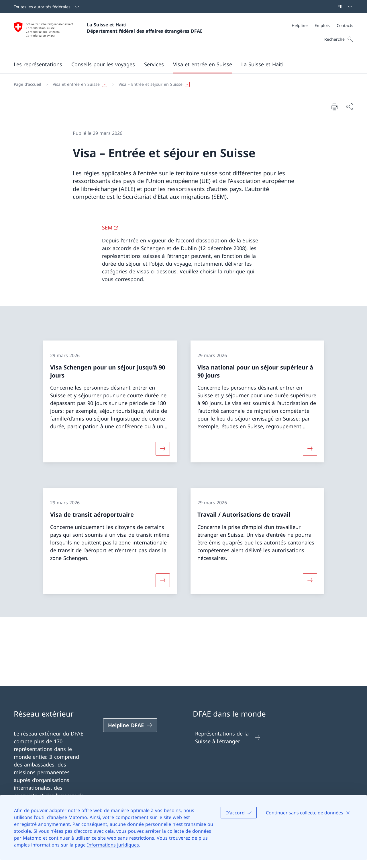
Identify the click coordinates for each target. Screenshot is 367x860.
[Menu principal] (179, 64)
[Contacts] (345, 25)
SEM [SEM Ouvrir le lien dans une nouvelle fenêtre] (107, 227)
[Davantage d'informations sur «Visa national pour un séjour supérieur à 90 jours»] (310, 449)
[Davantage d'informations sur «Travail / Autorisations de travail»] (310, 580)
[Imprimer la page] (334, 106)
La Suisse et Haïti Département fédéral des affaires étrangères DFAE (145, 28)
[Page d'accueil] (27, 84)
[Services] (154, 64)
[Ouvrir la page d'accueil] (108, 34)
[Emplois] (322, 25)
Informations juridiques (113, 845)
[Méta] (322, 25)
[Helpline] (299, 25)
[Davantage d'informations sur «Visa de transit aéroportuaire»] (163, 580)
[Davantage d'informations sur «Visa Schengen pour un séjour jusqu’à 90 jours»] (163, 449)
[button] (38, 64)
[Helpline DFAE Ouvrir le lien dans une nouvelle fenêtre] (130, 725)
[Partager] (349, 107)
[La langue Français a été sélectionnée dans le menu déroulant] (343, 6)
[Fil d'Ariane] (181, 84)
